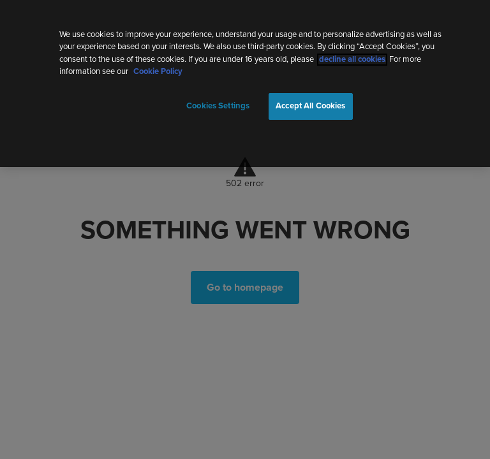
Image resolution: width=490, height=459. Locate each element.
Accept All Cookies (310, 103)
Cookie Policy (157, 69)
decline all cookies (352, 56)
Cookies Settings (217, 103)
